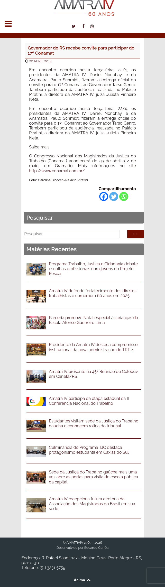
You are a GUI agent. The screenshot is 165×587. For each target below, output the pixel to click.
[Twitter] (113, 196)
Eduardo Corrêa (96, 548)
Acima (82, 579)
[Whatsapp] (123, 196)
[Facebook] (103, 196)
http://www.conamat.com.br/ (57, 170)
